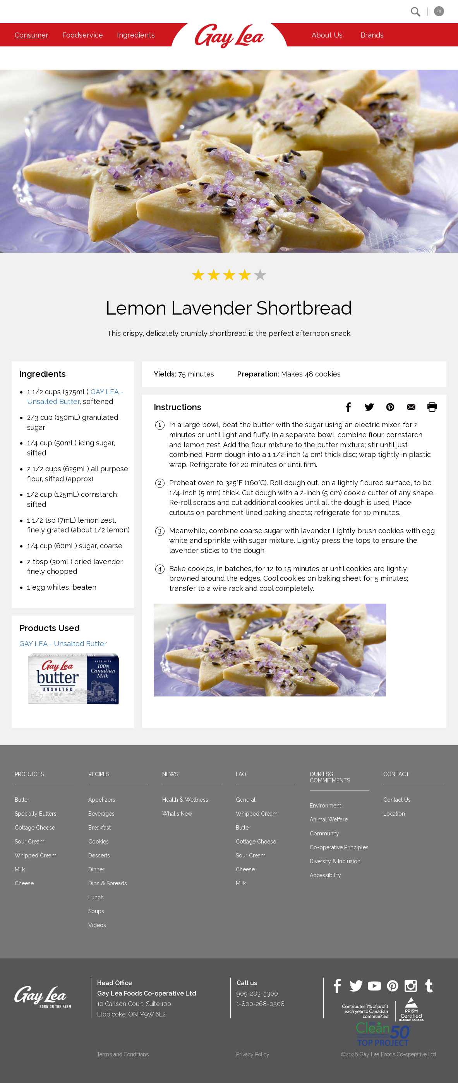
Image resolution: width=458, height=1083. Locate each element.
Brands (372, 35)
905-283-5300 (257, 993)
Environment (325, 805)
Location (394, 814)
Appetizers (101, 800)
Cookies (98, 841)
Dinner (96, 869)
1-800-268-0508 (261, 1004)
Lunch (96, 897)
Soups (96, 911)
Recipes (98, 774)
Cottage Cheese (35, 828)
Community (324, 833)
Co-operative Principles (339, 847)
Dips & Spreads (107, 883)
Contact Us (397, 800)
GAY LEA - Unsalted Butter (63, 644)
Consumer (31, 35)
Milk (20, 869)
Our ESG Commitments (330, 777)
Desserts (99, 855)
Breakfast (99, 828)
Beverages (101, 814)
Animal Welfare (329, 819)
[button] (415, 12)
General (246, 800)
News (170, 774)
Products (29, 774)
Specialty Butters (36, 814)
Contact (396, 774)
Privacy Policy (252, 1054)
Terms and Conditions (123, 1054)
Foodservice (82, 35)
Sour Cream (30, 841)
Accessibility (325, 875)
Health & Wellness (185, 800)
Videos (97, 925)
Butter (22, 800)
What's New (177, 814)
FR (438, 11)
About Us (327, 35)
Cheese (24, 883)
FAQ (241, 774)
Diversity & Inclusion (335, 861)
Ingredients (136, 35)
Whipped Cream (36, 855)
